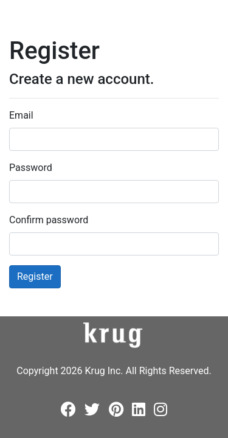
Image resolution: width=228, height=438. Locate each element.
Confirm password (48, 220)
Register (35, 276)
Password (30, 167)
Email (21, 115)
